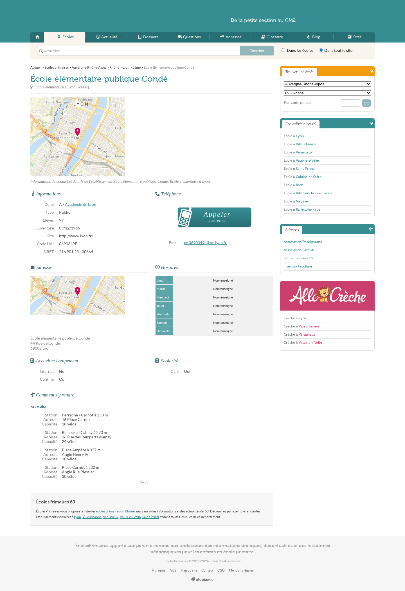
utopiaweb (202, 580)
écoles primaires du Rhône (115, 511)
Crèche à (295, 318)
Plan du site (189, 570)
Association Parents (299, 250)
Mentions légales (241, 570)
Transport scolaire (298, 266)
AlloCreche (327, 296)
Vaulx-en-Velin (130, 517)
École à (294, 136)
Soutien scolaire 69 (298, 258)
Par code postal (297, 103)
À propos (158, 570)
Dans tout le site (335, 50)
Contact (207, 570)
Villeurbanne (92, 517)
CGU (221, 570)
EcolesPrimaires (85, 16)
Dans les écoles (297, 50)
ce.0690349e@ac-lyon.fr (205, 243)
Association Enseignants (303, 242)
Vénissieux (110, 517)
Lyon (77, 517)
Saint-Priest (150, 517)
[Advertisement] (175, 136)
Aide (173, 570)
